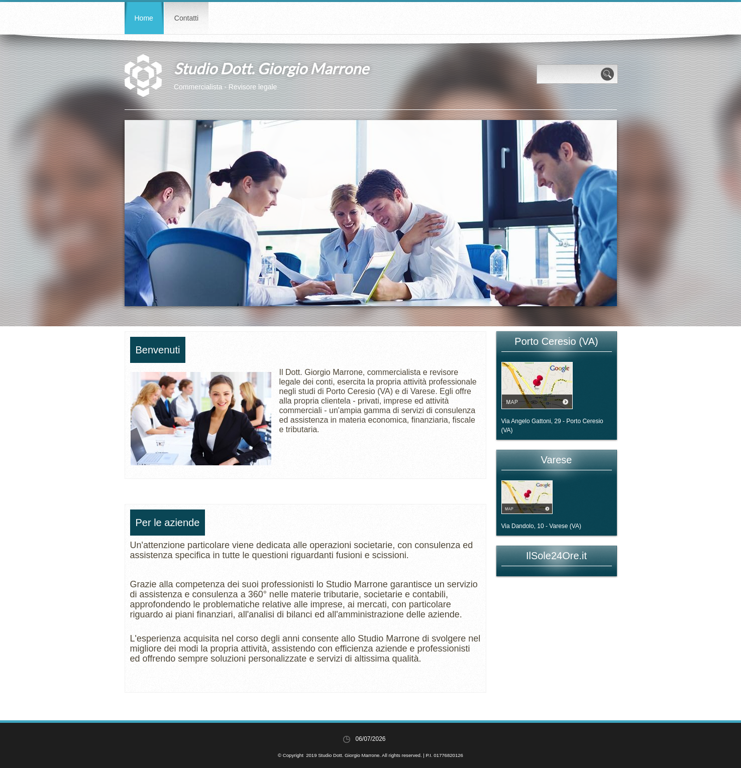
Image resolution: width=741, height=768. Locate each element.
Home (144, 18)
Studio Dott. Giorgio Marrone (271, 68)
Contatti (186, 18)
